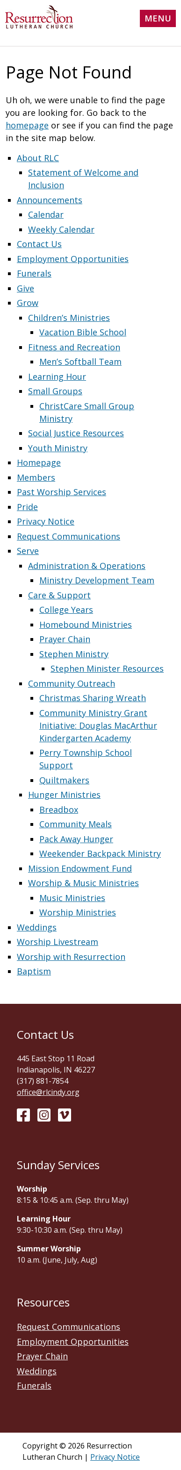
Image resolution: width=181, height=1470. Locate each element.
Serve (28, 550)
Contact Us (39, 243)
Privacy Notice (45, 521)
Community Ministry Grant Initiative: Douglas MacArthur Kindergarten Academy (98, 725)
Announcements (49, 200)
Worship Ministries (77, 912)
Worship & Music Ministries (83, 882)
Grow (27, 302)
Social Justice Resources (76, 433)
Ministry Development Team (96, 580)
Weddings (37, 927)
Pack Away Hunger (76, 839)
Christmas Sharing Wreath (92, 697)
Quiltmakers (64, 780)
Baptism (34, 971)
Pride (27, 506)
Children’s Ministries (69, 317)
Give (25, 288)
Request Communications (68, 536)
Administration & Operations (86, 565)
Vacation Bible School (82, 332)
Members (36, 477)
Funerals (34, 273)
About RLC (38, 157)
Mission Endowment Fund (80, 868)
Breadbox (58, 809)
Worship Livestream (57, 941)
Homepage (39, 462)
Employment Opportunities (73, 258)
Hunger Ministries (64, 794)
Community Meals (75, 824)
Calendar (46, 214)
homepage (27, 125)
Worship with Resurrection (71, 956)
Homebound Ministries (85, 624)
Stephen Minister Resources (107, 668)
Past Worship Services (61, 491)
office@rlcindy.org (48, 1092)
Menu (158, 18)
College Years (66, 609)
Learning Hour (57, 376)
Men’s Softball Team (80, 361)
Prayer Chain (64, 639)
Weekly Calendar (61, 229)
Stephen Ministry (74, 654)
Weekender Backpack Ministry (100, 853)
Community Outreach (71, 683)
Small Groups (55, 391)
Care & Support (59, 595)
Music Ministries (72, 897)
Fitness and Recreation (74, 347)
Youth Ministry (57, 448)
